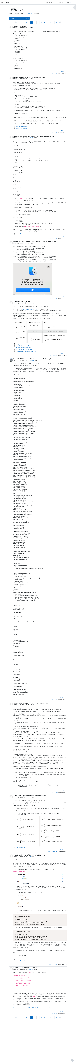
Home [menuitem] (7, 2)
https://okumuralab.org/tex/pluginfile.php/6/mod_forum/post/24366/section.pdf (35, 1045)
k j (30, 80)
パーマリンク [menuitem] (62, 73)
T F (31, 251)
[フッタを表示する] (72, 1060)
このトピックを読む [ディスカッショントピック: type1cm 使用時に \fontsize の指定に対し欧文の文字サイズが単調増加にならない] (52, 246)
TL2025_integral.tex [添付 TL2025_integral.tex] (19, 877)
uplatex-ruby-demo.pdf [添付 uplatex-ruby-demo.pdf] (20, 132)
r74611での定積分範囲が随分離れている (32, 318)
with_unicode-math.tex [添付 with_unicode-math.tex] (20, 353)
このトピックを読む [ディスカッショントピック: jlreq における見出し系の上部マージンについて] (52, 1051)
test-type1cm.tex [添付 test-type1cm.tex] (18, 242)
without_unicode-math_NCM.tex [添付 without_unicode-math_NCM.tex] (22, 357)
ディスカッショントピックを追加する (19, 18)
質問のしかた (31, 13)
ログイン (72, 2)
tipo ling (32, 143)
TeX (2, 2)
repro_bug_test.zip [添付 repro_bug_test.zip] (19, 996)
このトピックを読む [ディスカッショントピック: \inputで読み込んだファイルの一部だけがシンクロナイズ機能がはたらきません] (52, 720)
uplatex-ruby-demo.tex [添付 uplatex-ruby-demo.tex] (20, 134)
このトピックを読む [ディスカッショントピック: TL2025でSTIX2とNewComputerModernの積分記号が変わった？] (52, 882)
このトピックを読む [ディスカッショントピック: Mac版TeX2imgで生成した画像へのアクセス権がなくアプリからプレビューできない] (52, 307)
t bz (30, 28)
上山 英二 (32, 1005)
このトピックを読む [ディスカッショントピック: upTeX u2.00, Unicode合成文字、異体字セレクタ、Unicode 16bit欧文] (52, 822)
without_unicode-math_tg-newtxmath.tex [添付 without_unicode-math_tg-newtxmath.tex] (24, 360)
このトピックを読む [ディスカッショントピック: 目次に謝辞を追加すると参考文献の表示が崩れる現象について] (52, 1000)
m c (31, 312)
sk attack (32, 370)
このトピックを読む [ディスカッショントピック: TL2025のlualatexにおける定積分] (52, 365)
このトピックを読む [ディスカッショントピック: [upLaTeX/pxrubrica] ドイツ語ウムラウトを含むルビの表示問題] (52, 138)
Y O (30, 887)
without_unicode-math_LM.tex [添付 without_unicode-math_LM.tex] (22, 355)
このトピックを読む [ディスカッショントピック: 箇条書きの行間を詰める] (52, 75)
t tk (31, 725)
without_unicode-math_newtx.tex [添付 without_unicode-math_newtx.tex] (22, 358)
